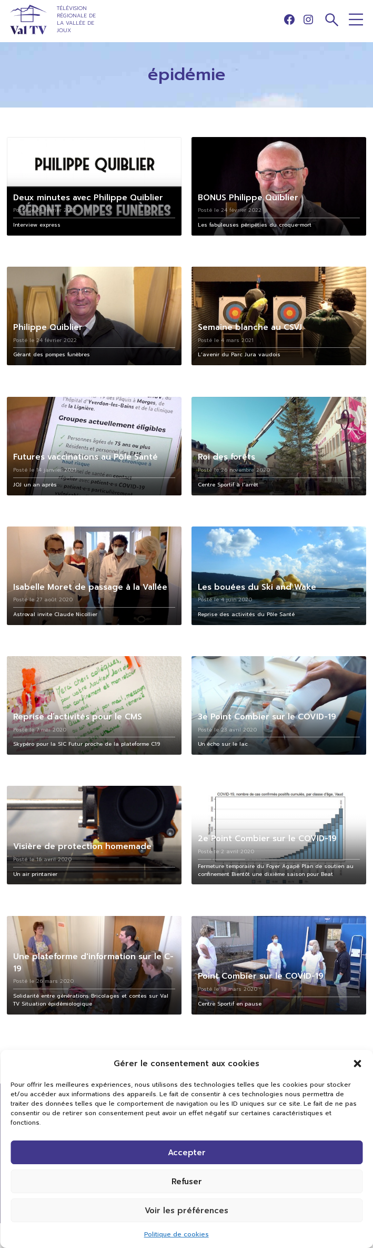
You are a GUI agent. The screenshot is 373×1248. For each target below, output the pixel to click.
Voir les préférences (186, 1210)
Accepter (187, 1152)
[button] (357, 1063)
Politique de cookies (176, 1234)
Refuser (187, 1181)
